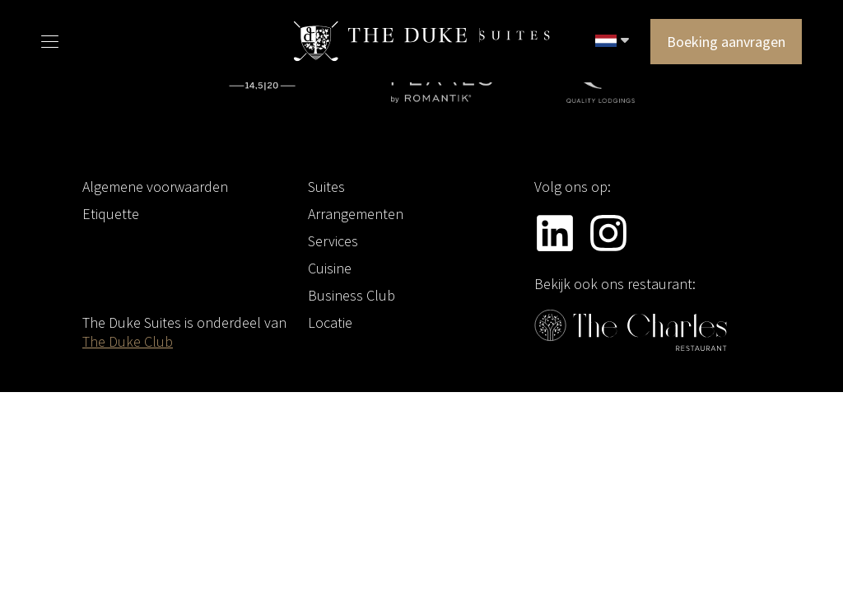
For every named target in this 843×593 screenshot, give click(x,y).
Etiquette (110, 213)
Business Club (351, 295)
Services (333, 240)
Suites (326, 186)
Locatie (330, 322)
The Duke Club (127, 341)
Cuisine (330, 268)
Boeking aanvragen (726, 41)
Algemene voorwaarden (155, 186)
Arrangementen (355, 213)
